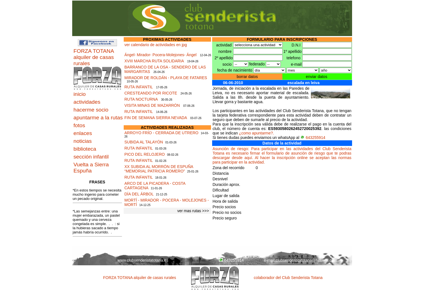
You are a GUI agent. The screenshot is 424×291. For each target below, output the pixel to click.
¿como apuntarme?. (256, 133)
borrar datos (247, 76)
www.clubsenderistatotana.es (143, 260)
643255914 (312, 137)
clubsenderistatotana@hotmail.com (306, 260)
